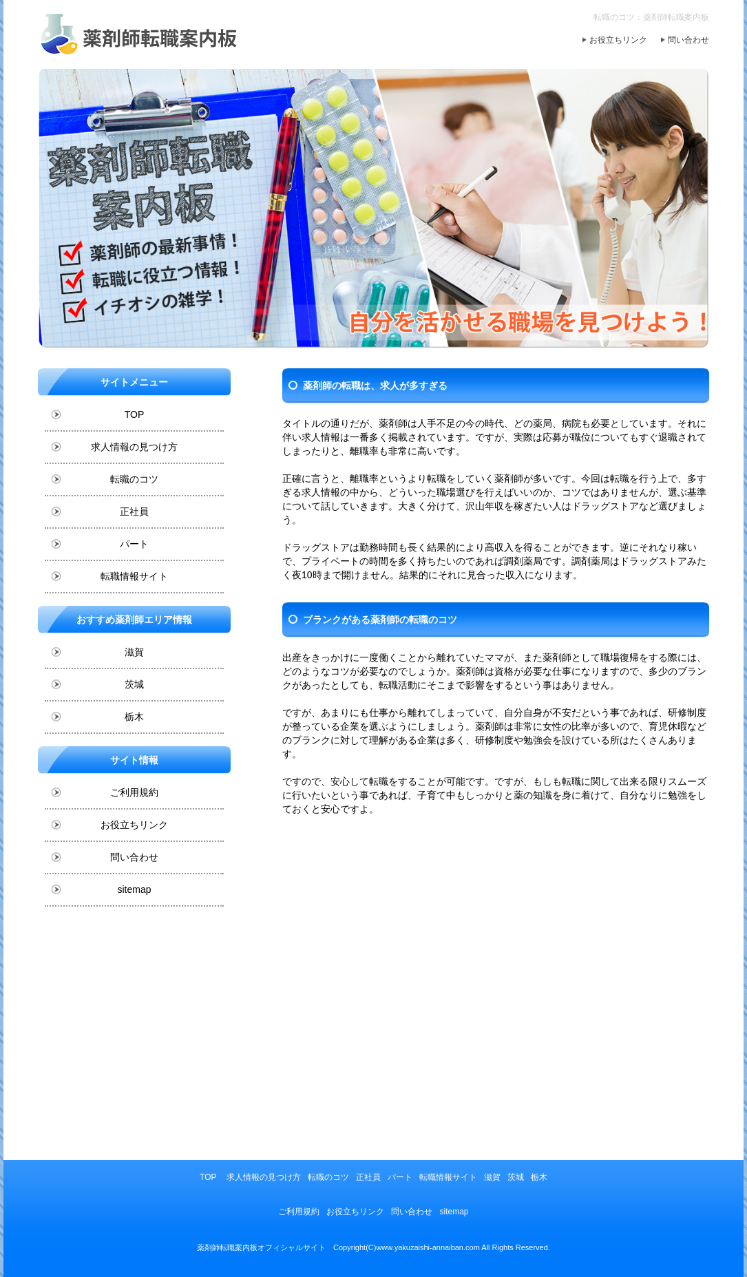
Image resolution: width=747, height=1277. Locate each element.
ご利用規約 (134, 792)
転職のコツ (134, 479)
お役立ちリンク (618, 40)
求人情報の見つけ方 (134, 446)
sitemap (134, 889)
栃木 (134, 716)
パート (134, 543)
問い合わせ (688, 40)
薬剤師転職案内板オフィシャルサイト (261, 1247)
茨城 (134, 684)
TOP (135, 414)
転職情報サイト (134, 576)
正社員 (134, 511)
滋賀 (134, 651)
